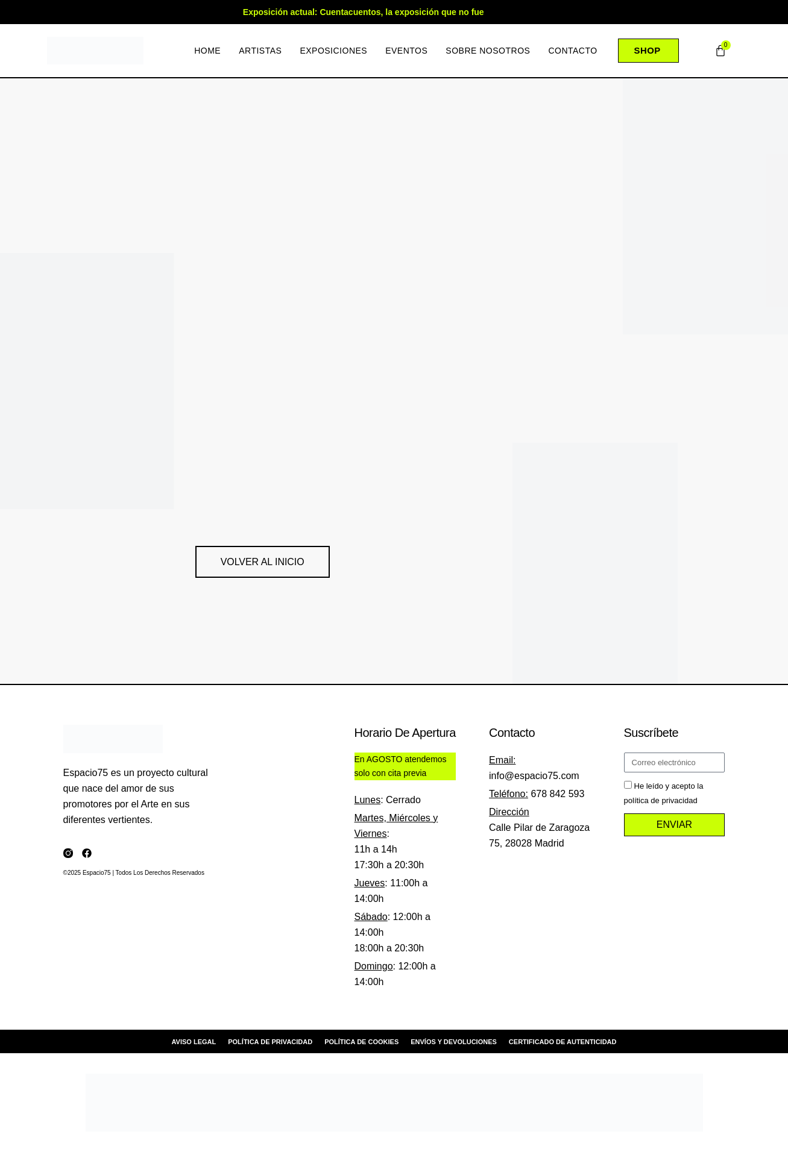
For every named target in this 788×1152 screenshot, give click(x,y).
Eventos (406, 50)
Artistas (259, 50)
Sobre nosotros (487, 50)
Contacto (571, 50)
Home (207, 50)
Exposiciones (333, 50)
